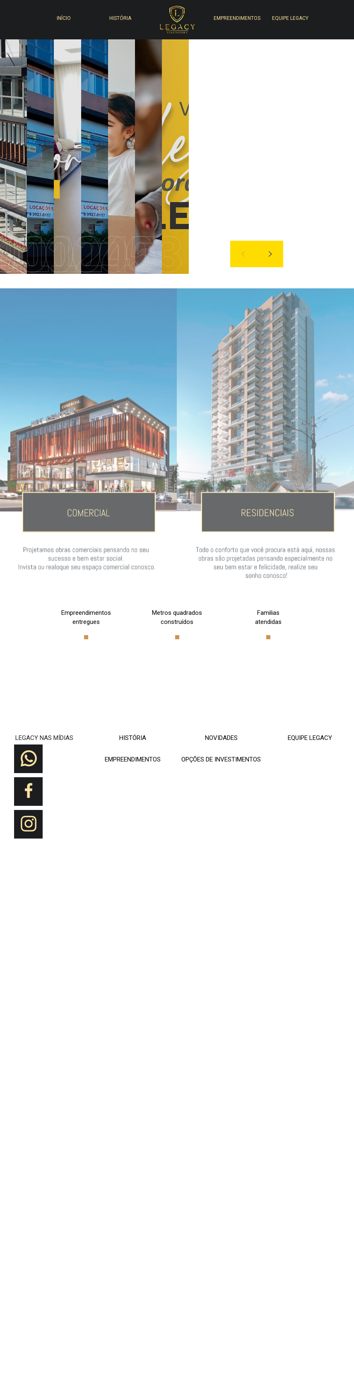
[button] (295, 46)
